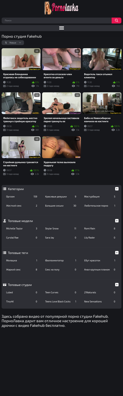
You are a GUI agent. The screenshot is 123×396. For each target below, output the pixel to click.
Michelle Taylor (21, 228)
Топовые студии (20, 285)
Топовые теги (18, 253)
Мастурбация (99, 196)
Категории (16, 189)
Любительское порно (99, 205)
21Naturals (99, 292)
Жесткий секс (21, 205)
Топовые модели (20, 221)
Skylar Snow (60, 228)
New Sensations (99, 301)
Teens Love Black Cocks (60, 301)
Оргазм (21, 196)
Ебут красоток (99, 260)
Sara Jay (60, 237)
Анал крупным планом (99, 269)
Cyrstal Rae (21, 237)
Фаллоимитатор (60, 260)
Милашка (21, 260)
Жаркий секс (21, 269)
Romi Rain (99, 228)
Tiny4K (21, 301)
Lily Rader (99, 237)
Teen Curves (60, 292)
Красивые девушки (60, 196)
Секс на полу (60, 269)
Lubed (21, 292)
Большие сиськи (60, 205)
